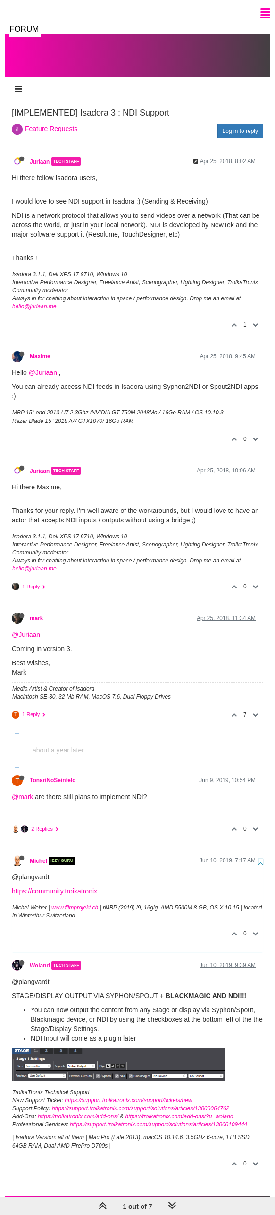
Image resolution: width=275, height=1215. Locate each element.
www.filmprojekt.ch (74, 898)
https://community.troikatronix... (57, 881)
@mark (22, 787)
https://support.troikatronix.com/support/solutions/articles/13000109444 (158, 1115)
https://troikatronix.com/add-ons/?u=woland (179, 1107)
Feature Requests (51, 119)
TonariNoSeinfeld (53, 771)
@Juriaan (43, 363)
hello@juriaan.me (34, 297)
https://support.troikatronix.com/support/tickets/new (128, 1091)
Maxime (40, 347)
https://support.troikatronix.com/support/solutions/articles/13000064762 (140, 1099)
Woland (40, 956)
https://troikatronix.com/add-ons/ (78, 1107)
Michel (38, 851)
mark (36, 608)
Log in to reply (240, 121)
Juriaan (40, 152)
